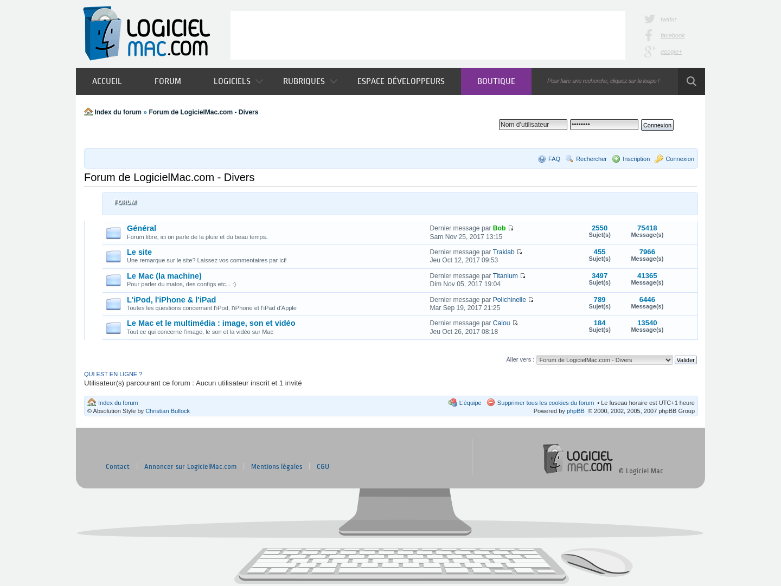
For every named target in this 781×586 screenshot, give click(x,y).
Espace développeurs (401, 81)
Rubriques (310, 81)
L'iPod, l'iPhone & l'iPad (171, 299)
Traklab (504, 252)
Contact (118, 467)
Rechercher (591, 159)
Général (141, 228)
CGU (323, 467)
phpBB (576, 411)
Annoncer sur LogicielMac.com (190, 467)
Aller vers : (520, 359)
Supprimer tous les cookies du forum (545, 403)
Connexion (679, 159)
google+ (671, 51)
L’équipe (470, 403)
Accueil (107, 81)
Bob (499, 228)
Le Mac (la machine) (164, 276)
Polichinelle (509, 300)
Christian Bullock (167, 411)
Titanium (505, 276)
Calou (501, 323)
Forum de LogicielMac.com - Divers (203, 112)
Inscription (636, 159)
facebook (673, 35)
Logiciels (238, 81)
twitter (668, 19)
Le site (139, 252)
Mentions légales (276, 467)
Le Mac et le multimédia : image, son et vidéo (211, 323)
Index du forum (118, 112)
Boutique (496, 81)
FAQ (554, 159)
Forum (168, 81)
